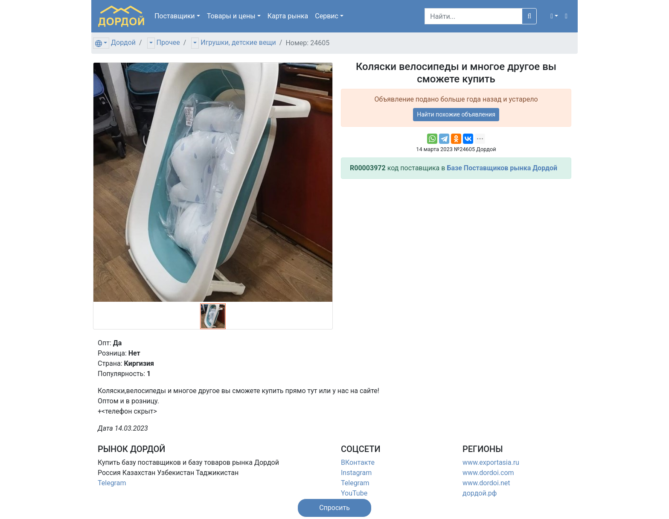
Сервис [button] (326, 16)
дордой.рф (479, 493)
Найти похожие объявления (456, 114)
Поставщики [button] (174, 16)
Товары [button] (231, 16)
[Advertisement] (456, 245)
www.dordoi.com (488, 473)
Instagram (356, 473)
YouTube (354, 493)
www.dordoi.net (486, 483)
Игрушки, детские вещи (238, 42)
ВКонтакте (358, 462)
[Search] (473, 16)
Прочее (168, 42)
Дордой (123, 42)
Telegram (112, 483)
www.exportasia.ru (490, 462)
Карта (288, 16)
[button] (554, 16)
